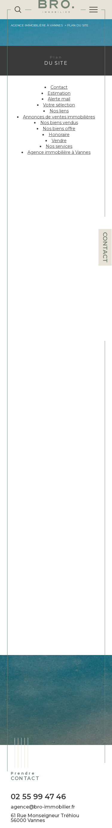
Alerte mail (59, 99)
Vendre (59, 140)
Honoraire (59, 134)
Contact (105, 247)
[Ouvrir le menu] (93, 9)
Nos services (59, 146)
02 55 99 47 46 (38, 796)
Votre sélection (59, 105)
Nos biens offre (59, 128)
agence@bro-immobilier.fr (43, 807)
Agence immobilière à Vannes (37, 25)
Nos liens (59, 111)
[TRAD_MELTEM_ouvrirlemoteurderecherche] (18, 9)
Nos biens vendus (59, 122)
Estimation (58, 93)
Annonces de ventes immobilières (59, 117)
